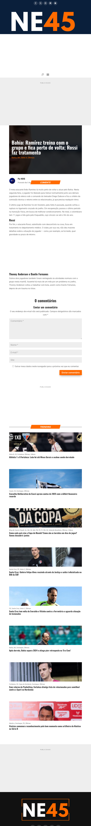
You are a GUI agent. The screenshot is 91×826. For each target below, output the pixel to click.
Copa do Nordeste (25, 684)
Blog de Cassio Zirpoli (16, 530)
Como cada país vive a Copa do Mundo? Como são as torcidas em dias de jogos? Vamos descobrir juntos (43, 534)
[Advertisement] (45, 52)
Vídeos (33, 454)
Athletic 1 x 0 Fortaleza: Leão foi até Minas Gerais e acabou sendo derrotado (41, 457)
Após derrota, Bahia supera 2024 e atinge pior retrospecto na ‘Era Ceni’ (40, 650)
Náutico (12, 723)
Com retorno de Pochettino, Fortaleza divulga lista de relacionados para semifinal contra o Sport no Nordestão (44, 688)
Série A (24, 157)
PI (42, 530)
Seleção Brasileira (55, 530)
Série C (22, 569)
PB (37, 530)
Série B (11, 454)
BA (19, 157)
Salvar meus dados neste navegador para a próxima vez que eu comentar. (47, 366)
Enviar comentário (71, 372)
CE (16, 454)
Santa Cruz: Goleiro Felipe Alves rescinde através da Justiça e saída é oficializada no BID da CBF (45, 573)
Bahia (14, 157)
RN (44, 530)
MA (34, 530)
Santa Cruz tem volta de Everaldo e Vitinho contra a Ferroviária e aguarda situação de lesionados (44, 612)
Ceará (11, 491)
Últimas (31, 157)
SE (47, 530)
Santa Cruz (13, 569)
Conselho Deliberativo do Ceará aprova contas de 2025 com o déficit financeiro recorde (43, 495)
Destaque (20, 491)
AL (26, 530)
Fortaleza (20, 454)
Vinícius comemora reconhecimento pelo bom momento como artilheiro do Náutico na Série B (45, 727)
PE (39, 530)
